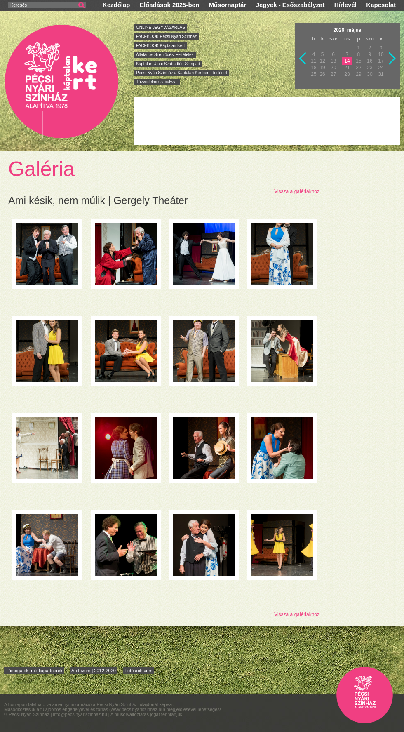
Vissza (303, 58)
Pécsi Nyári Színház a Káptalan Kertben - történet (181, 73)
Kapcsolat (381, 4)
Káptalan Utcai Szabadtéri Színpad (168, 63)
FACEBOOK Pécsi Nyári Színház (166, 36)
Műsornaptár (227, 4)
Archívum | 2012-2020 (93, 670)
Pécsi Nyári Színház (62, 81)
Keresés (18, 4)
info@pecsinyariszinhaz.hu (80, 714)
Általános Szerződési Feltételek (165, 54)
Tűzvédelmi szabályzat (157, 82)
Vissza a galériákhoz (296, 191)
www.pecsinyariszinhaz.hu (137, 709)
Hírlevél (345, 4)
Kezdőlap (116, 4)
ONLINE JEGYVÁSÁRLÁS (160, 27)
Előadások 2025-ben (169, 4)
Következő (392, 58)
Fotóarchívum (138, 670)
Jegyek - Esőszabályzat (290, 4)
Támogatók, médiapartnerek (34, 670)
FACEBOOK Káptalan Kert (160, 45)
